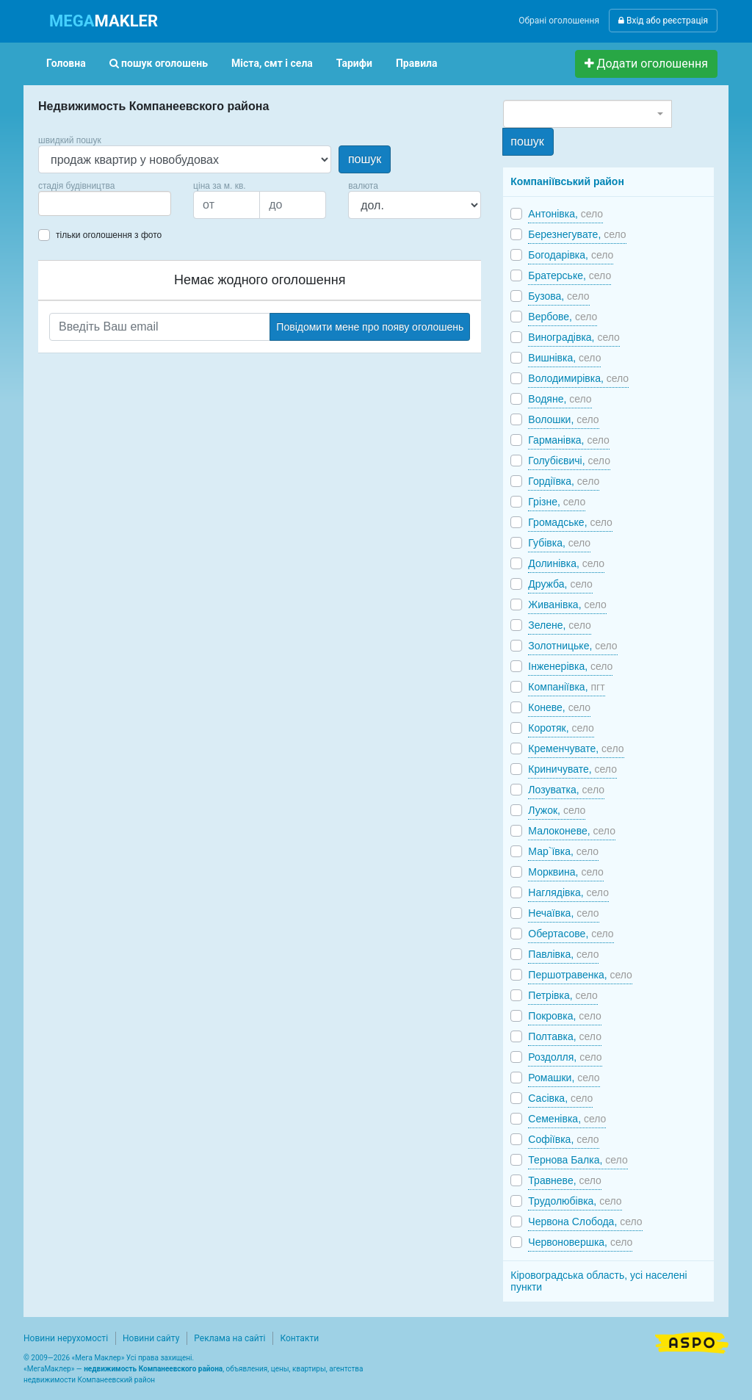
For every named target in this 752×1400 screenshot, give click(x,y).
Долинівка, (566, 563)
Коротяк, (561, 728)
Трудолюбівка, (574, 1201)
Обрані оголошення (558, 20)
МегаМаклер (49, 1369)
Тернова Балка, (577, 1160)
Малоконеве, (571, 831)
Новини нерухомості (66, 1338)
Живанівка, (567, 604)
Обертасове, (570, 933)
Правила (417, 63)
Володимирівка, (578, 378)
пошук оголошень (158, 63)
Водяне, (559, 399)
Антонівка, (565, 214)
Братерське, (569, 275)
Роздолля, (564, 1057)
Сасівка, (560, 1098)
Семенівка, (567, 1119)
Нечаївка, (563, 913)
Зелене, (559, 625)
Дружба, (560, 584)
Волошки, (563, 419)
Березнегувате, (577, 234)
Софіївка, (563, 1139)
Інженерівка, (570, 666)
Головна (66, 63)
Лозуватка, (566, 789)
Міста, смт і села (272, 63)
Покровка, (564, 1016)
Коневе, (559, 707)
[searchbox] (64, 203)
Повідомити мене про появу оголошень (369, 327)
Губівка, (559, 543)
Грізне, (556, 502)
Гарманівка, (569, 440)
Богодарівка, (570, 255)
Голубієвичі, (569, 460)
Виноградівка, (574, 337)
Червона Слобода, (585, 1221)
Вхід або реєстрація (663, 20)
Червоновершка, (580, 1242)
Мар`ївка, (563, 851)
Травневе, (564, 1180)
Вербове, (562, 316)
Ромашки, (563, 1077)
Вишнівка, (564, 358)
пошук (364, 159)
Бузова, (558, 296)
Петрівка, (563, 995)
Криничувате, (572, 769)
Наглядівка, (568, 892)
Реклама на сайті (229, 1338)
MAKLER (103, 21)
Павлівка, (563, 954)
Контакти (299, 1338)
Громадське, (570, 522)
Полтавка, (564, 1036)
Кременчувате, (575, 748)
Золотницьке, (572, 646)
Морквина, (566, 872)
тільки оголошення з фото (109, 235)
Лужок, (556, 810)
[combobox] (104, 203)
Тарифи (354, 63)
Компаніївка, (566, 687)
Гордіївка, (563, 481)
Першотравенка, (580, 975)
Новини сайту (151, 1338)
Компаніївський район (567, 181)
